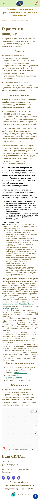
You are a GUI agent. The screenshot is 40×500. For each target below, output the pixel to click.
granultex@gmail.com (14, 378)
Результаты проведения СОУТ (19, 489)
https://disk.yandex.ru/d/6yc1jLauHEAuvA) (18, 304)
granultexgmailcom (10, 308)
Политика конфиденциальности (19, 485)
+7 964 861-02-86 (20, 373)
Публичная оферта (19, 482)
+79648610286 (8, 462)
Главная (5, 20)
